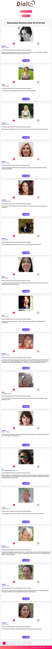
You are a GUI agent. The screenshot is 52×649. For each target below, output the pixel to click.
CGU (36, 647)
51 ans (8, 585)
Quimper (4, 585)
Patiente (4, 584)
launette (4, 430)
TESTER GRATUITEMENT (26, 11)
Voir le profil (26, 60)
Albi (3, 278)
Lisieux (3, 162)
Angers (3, 124)
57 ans (7, 124)
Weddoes (4, 46)
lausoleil (4, 238)
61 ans (6, 316)
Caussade (4, 201)
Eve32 (3, 315)
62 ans (7, 86)
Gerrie (3, 392)
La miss (3, 507)
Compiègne (4, 393)
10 (29, 643)
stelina (3, 84)
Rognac (3, 355)
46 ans (6, 624)
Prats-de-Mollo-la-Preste (7, 470)
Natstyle (4, 161)
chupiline (4, 622)
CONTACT (48, 647)
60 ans (6, 239)
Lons (3, 239)
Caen (3, 624)
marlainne (4, 123)
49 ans (9, 393)
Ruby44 (3, 276)
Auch (3, 316)
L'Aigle (3, 86)
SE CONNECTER (26, 15)
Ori (2, 469)
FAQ (33, 647)
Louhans (4, 508)
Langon (3, 547)
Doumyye (4, 353)
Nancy (3, 47)
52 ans (8, 508)
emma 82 (4, 200)
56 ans (9, 201)
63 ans (7, 547)
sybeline (4, 546)
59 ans (7, 162)
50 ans (7, 47)
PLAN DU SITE (41, 647)
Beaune (3, 432)
